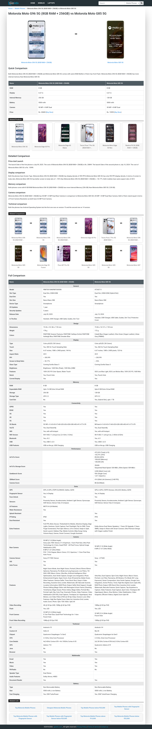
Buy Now (49, 112)
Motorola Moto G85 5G (115, 62)
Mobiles (41, 3)
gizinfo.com (58, 727)
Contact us (104, 727)
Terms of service (93, 727)
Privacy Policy (82, 727)
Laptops (51, 3)
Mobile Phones (20, 8)
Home (33, 3)
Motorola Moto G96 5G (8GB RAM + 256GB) (36, 62)
